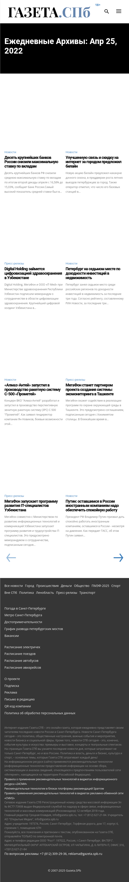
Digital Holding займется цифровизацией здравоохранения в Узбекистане (33, 273)
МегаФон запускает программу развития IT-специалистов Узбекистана (31, 505)
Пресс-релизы (14, 263)
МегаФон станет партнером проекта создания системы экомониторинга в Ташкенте (90, 389)
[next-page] (118, 558)
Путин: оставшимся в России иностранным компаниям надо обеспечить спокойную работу (92, 505)
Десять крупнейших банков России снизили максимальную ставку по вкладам (31, 162)
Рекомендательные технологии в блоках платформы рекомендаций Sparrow (54, 788)
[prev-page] (10, 558)
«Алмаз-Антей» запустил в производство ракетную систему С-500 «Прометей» (32, 389)
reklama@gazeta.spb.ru (85, 854)
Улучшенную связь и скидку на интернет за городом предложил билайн (93, 162)
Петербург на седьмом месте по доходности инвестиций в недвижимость (93, 273)
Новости (10, 152)
